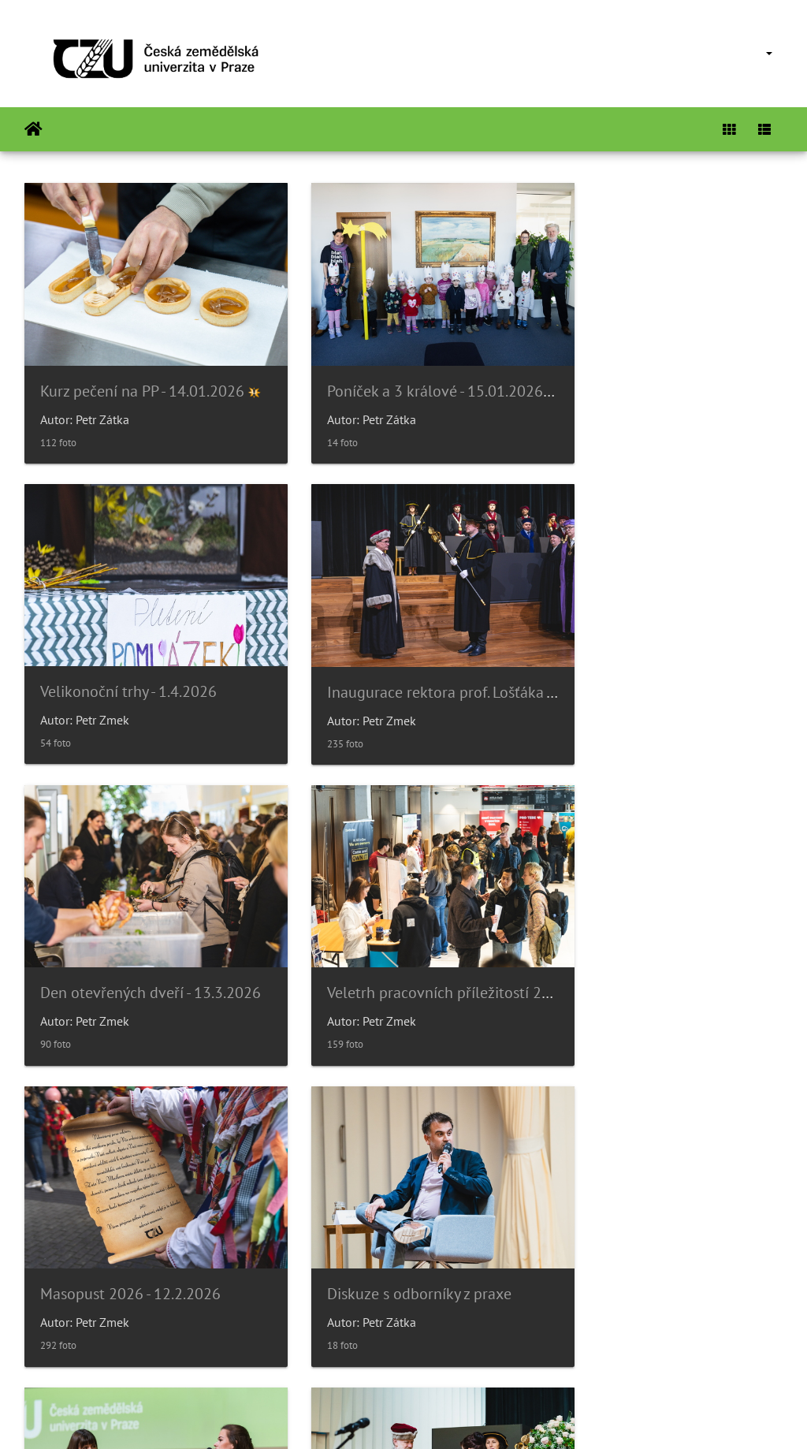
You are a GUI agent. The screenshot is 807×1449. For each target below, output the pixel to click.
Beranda (33, 129)
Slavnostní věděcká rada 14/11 (144, 1221)
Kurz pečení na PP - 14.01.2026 (142, 373)
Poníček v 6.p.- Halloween (385, 1221)
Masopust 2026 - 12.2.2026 (130, 938)
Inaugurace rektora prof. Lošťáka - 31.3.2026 (187, 655)
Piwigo (445, 1416)
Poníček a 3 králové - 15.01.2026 (409, 373)
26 (458, 1355)
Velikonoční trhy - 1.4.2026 (649, 372)
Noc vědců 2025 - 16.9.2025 (654, 1221)
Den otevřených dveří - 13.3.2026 (411, 655)
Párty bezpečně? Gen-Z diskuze (664, 938)
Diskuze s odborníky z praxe (393, 938)
